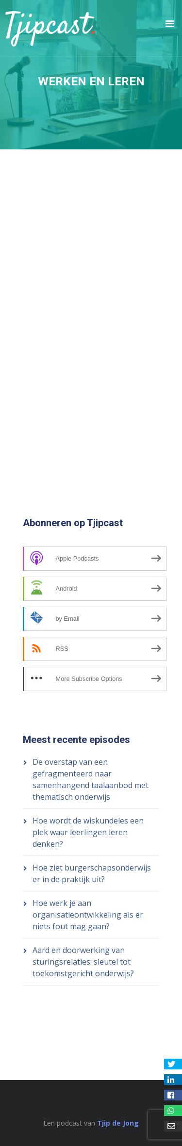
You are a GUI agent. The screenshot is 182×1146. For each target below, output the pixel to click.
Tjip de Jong (118, 1123)
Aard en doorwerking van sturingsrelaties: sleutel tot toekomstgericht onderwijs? (83, 962)
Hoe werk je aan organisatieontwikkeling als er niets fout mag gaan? (88, 915)
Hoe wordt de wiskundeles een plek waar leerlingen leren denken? (88, 832)
